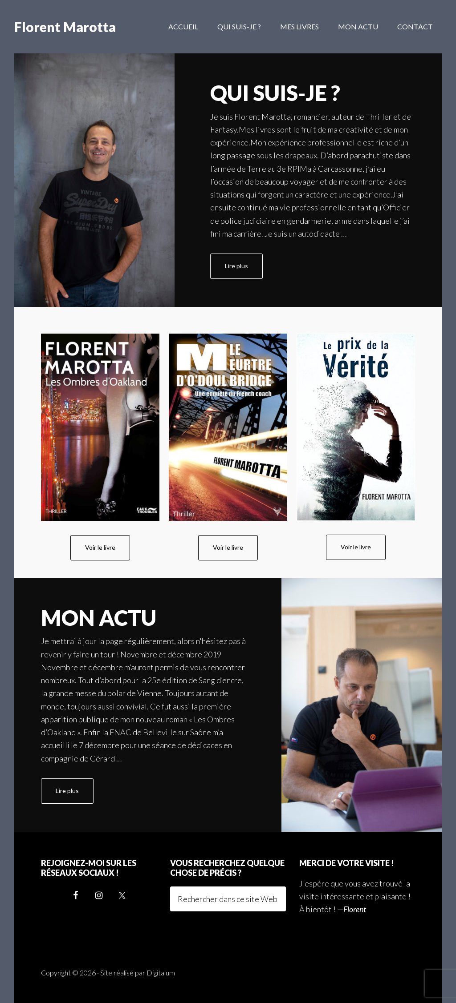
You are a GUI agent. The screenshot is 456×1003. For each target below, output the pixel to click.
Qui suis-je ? (275, 92)
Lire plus (244, 270)
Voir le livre (100, 547)
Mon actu (98, 617)
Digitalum (161, 972)
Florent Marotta (65, 27)
